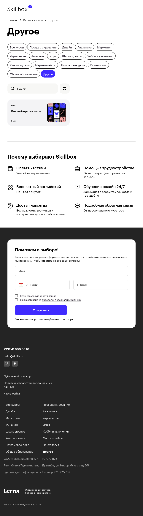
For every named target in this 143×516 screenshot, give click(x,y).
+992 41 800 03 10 (16, 349)
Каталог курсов (33, 20)
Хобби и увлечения (100, 56)
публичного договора (60, 319)
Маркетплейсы (45, 65)
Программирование (43, 47)
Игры (53, 56)
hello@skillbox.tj (15, 356)
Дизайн (67, 47)
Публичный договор (17, 376)
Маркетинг (104, 47)
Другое (48, 74)
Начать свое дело (73, 65)
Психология (98, 65)
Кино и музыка (20, 65)
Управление (18, 56)
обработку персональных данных (61, 299)
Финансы (37, 56)
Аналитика (84, 47)
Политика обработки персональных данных (28, 384)
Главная (12, 20)
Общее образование (24, 74)
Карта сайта (12, 393)
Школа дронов (72, 56)
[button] (21, 285)
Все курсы (17, 47)
